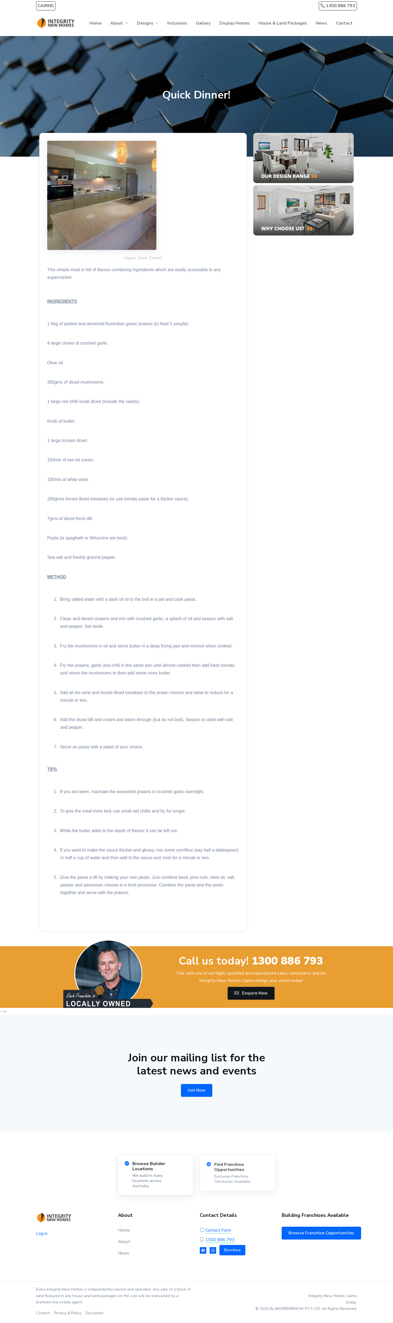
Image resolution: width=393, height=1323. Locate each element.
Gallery (203, 23)
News (321, 23)
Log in (41, 1234)
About (116, 23)
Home (96, 23)
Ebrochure (232, 1250)
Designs (145, 23)
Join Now (197, 1090)
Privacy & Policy (67, 1313)
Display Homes (234, 23)
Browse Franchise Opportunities (321, 1233)
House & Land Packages (282, 23)
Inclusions (177, 23)
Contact (344, 23)
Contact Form (218, 1230)
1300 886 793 (337, 6)
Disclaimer (95, 1313)
